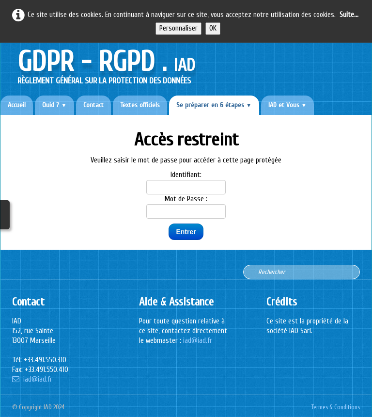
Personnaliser (178, 28)
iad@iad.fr (32, 379)
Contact (93, 105)
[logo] (106, 64)
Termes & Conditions (335, 407)
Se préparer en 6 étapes (214, 105)
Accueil (17, 105)
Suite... (349, 15)
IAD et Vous (287, 105)
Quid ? (54, 105)
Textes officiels (140, 105)
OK (213, 28)
